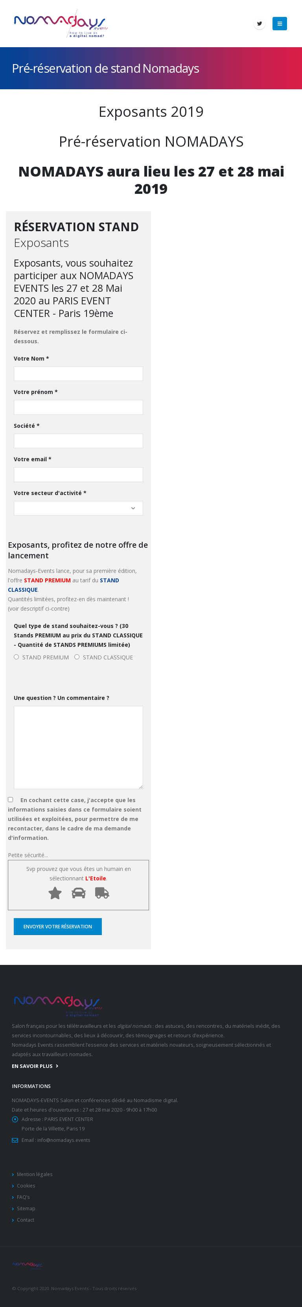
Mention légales (36, 1174)
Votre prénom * (36, 392)
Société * (27, 425)
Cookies (26, 1185)
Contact (26, 1220)
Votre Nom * (31, 358)
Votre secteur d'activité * (50, 493)
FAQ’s (23, 1197)
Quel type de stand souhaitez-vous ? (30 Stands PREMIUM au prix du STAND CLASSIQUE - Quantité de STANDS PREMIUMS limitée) (78, 635)
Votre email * (33, 459)
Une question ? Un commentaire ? (61, 697)
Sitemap (26, 1208)
